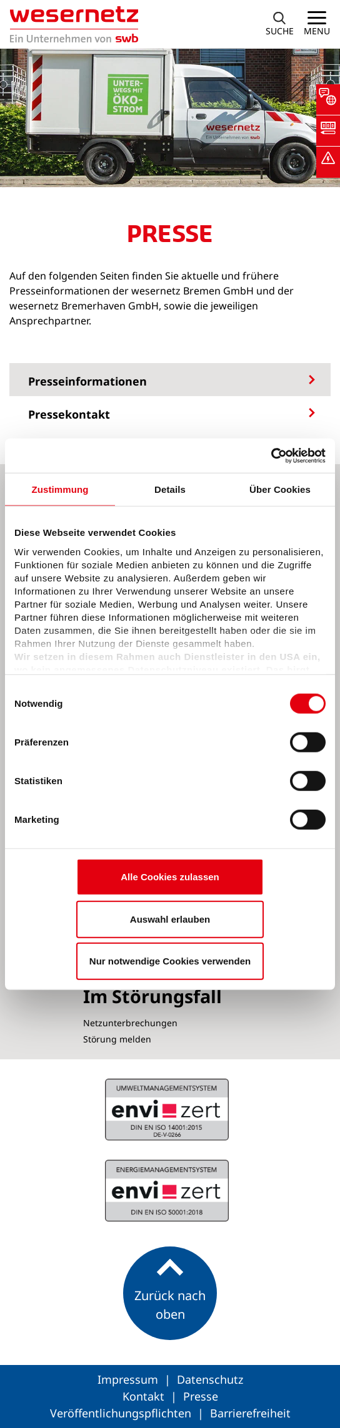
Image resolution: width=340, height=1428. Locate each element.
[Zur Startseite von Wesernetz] (69, 24)
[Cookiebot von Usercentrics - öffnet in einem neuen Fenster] (271, 455)
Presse (200, 1396)
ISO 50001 (166, 1109)
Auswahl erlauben (170, 918)
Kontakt (145, 1396)
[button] (328, 99)
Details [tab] (170, 489)
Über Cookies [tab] (280, 489)
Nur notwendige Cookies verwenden (170, 961)
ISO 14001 (166, 1190)
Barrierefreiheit (250, 1413)
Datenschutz (210, 1379)
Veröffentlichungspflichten (122, 1413)
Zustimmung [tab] (60, 489)
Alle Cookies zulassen (170, 877)
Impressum (129, 1379)
